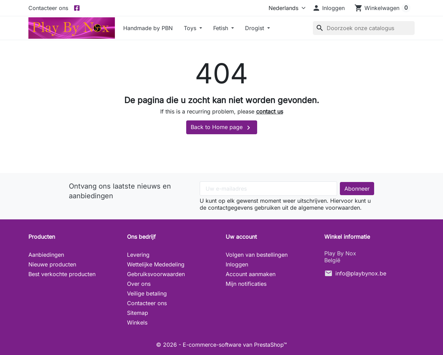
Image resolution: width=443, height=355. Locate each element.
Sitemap (137, 312)
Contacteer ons (48, 7)
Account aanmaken (250, 274)
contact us (269, 111)
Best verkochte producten (62, 274)
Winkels (137, 322)
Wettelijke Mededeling (155, 264)
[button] (328, 8)
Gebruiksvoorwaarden (156, 274)
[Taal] (285, 8)
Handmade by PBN (148, 28)
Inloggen (237, 264)
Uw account (241, 236)
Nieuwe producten (52, 264)
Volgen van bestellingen (257, 254)
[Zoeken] (364, 28)
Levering (138, 254)
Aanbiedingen (46, 254)
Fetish (221, 28)
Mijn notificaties (246, 283)
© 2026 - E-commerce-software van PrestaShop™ (221, 344)
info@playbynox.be (360, 273)
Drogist (255, 28)
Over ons (139, 283)
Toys (191, 28)
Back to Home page (222, 128)
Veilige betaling (147, 293)
